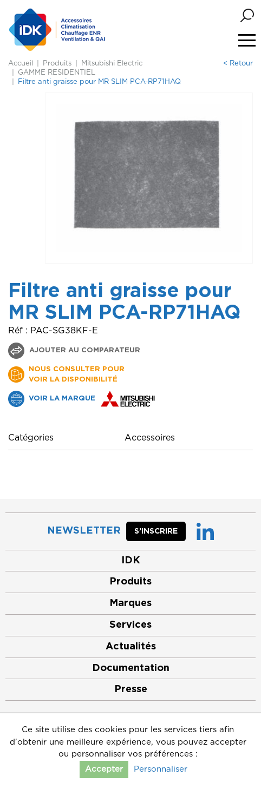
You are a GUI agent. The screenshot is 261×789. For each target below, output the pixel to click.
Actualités (131, 647)
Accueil (20, 63)
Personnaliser (160, 769)
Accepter (104, 769)
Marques (130, 603)
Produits (57, 63)
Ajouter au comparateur (83, 350)
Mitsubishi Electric (111, 63)
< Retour (238, 63)
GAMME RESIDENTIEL (56, 72)
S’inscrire (156, 531)
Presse (130, 689)
